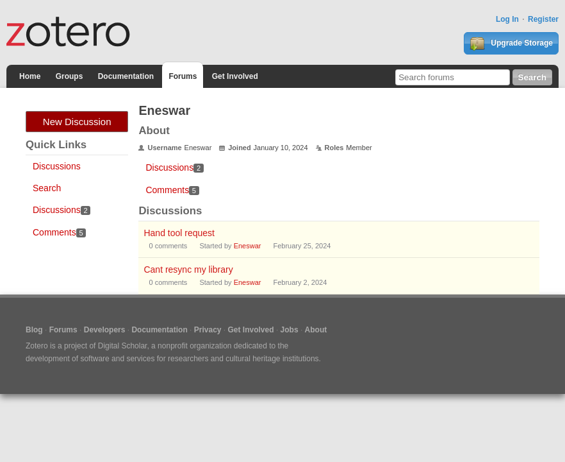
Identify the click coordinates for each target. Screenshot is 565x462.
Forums (182, 76)
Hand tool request (179, 233)
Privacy (208, 329)
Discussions (57, 166)
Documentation (126, 76)
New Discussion (77, 121)
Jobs (290, 329)
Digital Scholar (122, 345)
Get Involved (235, 76)
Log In (507, 19)
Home (29, 76)
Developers (105, 329)
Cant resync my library (188, 269)
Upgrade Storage (511, 43)
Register (543, 19)
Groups (69, 76)
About (316, 329)
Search (47, 188)
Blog (34, 329)
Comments (59, 232)
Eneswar (247, 246)
